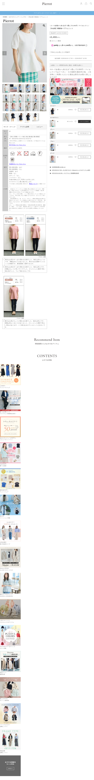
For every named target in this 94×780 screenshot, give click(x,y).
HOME (5, 17)
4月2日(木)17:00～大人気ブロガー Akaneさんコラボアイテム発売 (71, 170)
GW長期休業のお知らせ (59, 167)
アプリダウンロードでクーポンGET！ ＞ (47, 13)
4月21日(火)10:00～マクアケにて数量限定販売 (65, 173)
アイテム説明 (24, 127)
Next (45, 53)
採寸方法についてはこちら (17, 145)
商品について (33, 183)
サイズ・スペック (10, 127)
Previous (4, 53)
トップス (23, 17)
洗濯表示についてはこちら (17, 164)
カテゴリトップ (14, 17)
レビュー (40, 127)
